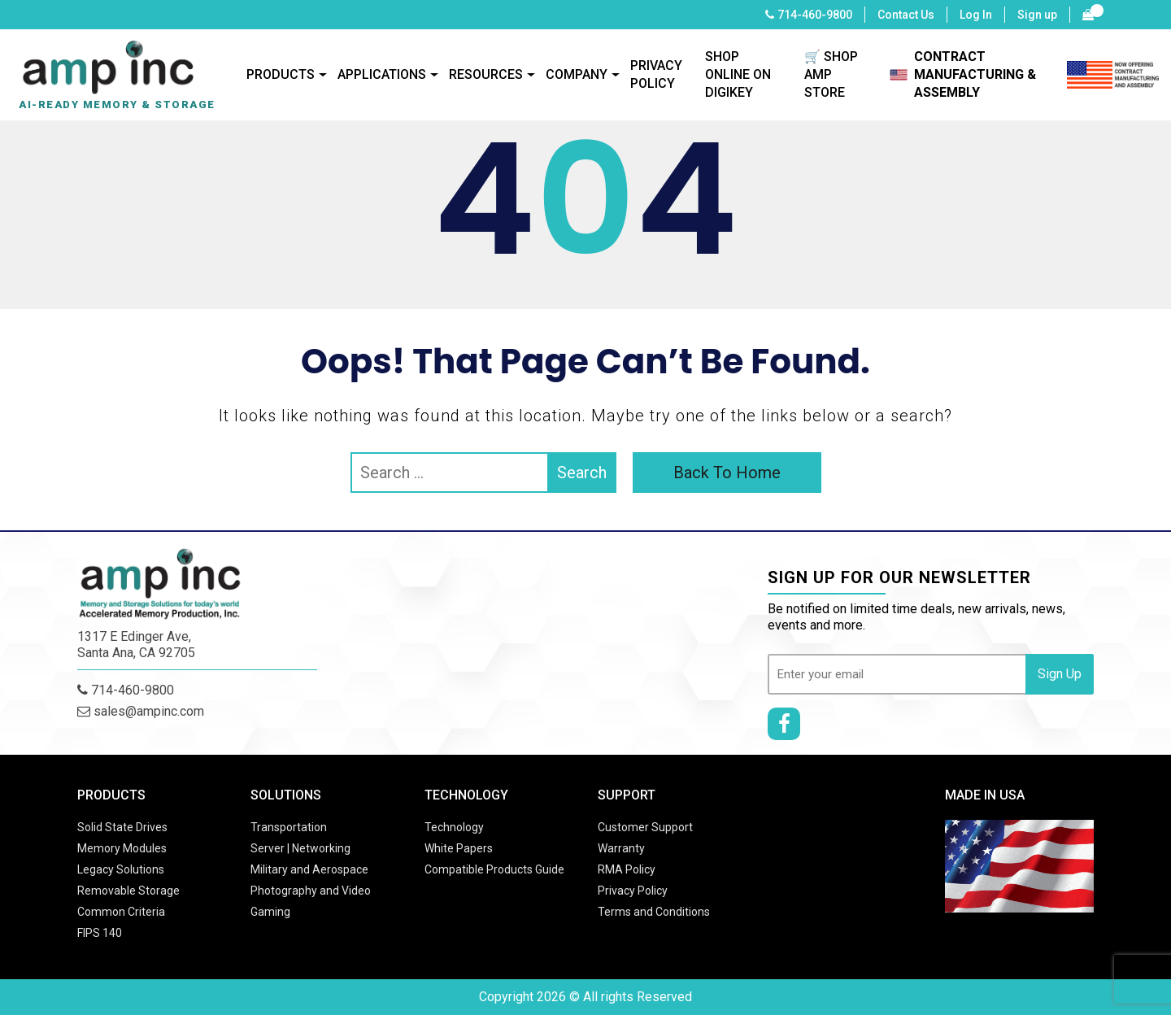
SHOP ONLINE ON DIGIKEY (738, 74)
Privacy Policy (656, 74)
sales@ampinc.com (140, 711)
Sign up (1037, 14)
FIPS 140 (99, 932)
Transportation (288, 827)
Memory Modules (122, 848)
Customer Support (645, 827)
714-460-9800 (814, 14)
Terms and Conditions (654, 911)
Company (576, 74)
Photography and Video (310, 890)
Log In (976, 14)
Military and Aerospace (309, 869)
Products (280, 74)
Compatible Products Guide (494, 869)
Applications (381, 74)
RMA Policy (626, 869)
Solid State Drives (122, 827)
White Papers (458, 848)
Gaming (270, 911)
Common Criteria (121, 911)
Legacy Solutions (120, 869)
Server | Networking (300, 848)
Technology (454, 827)
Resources (486, 74)
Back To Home (727, 472)
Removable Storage (128, 890)
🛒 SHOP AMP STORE (831, 74)
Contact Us (905, 14)
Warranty (621, 848)
